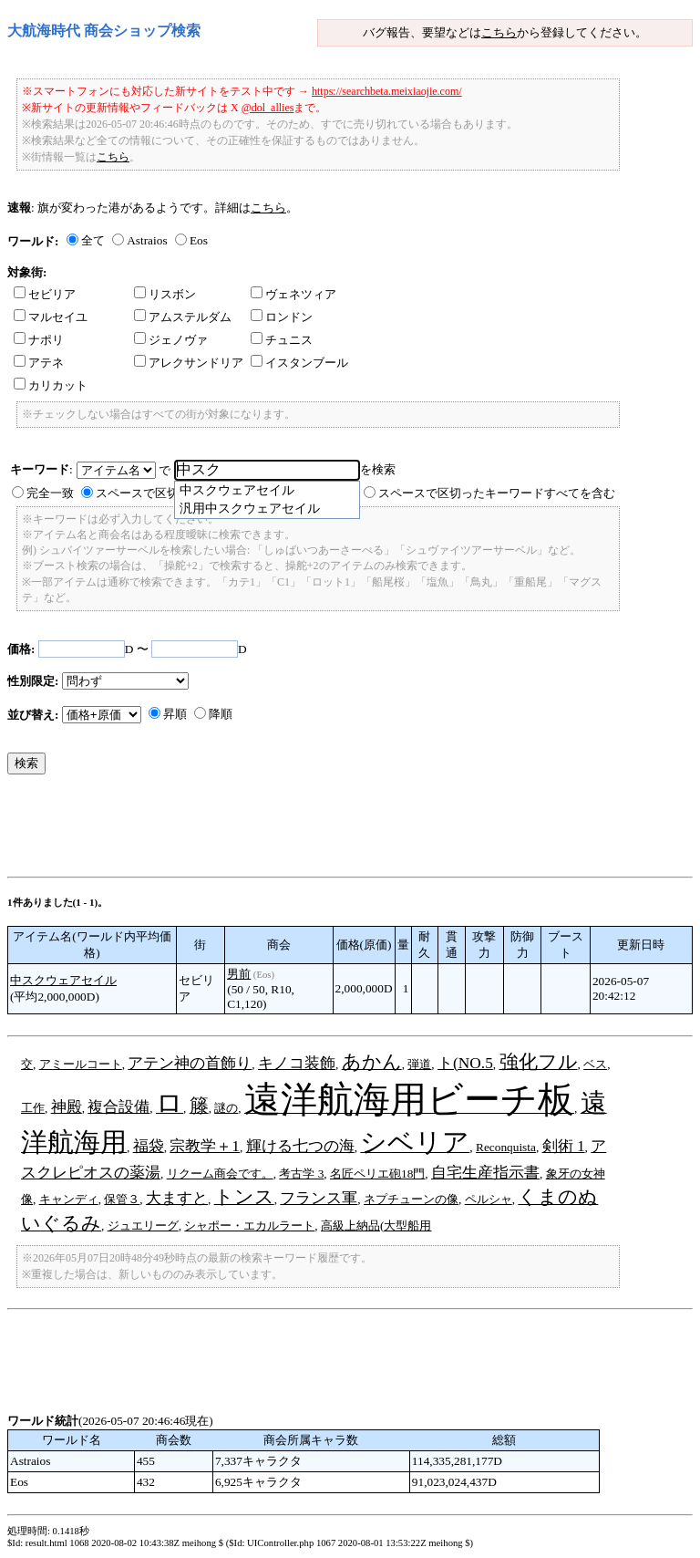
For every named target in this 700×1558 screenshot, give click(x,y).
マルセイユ (51, 317)
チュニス (282, 340)
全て (93, 240)
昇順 (175, 714)
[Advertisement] (339, 830)
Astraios (147, 240)
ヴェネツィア (293, 294)
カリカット (51, 385)
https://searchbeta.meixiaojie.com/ (387, 91)
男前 (239, 974)
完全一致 (50, 493)
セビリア (45, 294)
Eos (199, 240)
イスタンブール (299, 362)
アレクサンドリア (188, 362)
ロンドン (282, 317)
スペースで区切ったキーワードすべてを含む (496, 493)
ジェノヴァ (171, 340)
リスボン (165, 294)
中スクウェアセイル (63, 980)
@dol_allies (268, 107)
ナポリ (39, 340)
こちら (499, 32)
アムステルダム (183, 317)
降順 (220, 714)
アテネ (39, 362)
